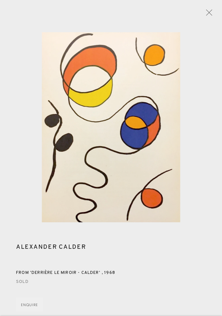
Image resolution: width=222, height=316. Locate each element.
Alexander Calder (51, 248)
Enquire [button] (29, 306)
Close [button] (207, 14)
